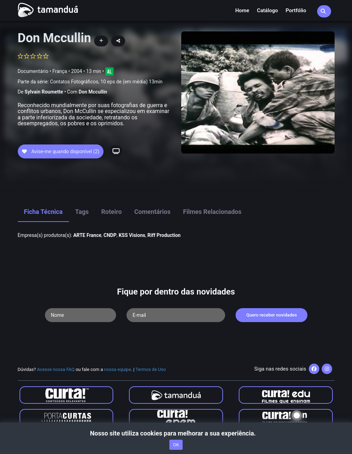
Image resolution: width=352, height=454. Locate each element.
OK (176, 444)
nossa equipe (117, 369)
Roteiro (111, 211)
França (59, 71)
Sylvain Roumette (44, 92)
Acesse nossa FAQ (56, 369)
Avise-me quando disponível (61, 151)
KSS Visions (131, 235)
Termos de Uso (151, 369)
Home (242, 10)
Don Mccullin (92, 92)
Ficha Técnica (43, 211)
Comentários (152, 211)
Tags (82, 211)
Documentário (33, 71)
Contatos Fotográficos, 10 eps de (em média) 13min (106, 81)
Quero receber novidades (271, 315)
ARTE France (87, 235)
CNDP (110, 235)
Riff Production (164, 235)
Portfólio (296, 10)
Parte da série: (90, 81)
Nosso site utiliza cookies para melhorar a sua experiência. (176, 433)
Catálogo (267, 10)
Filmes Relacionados (212, 211)
